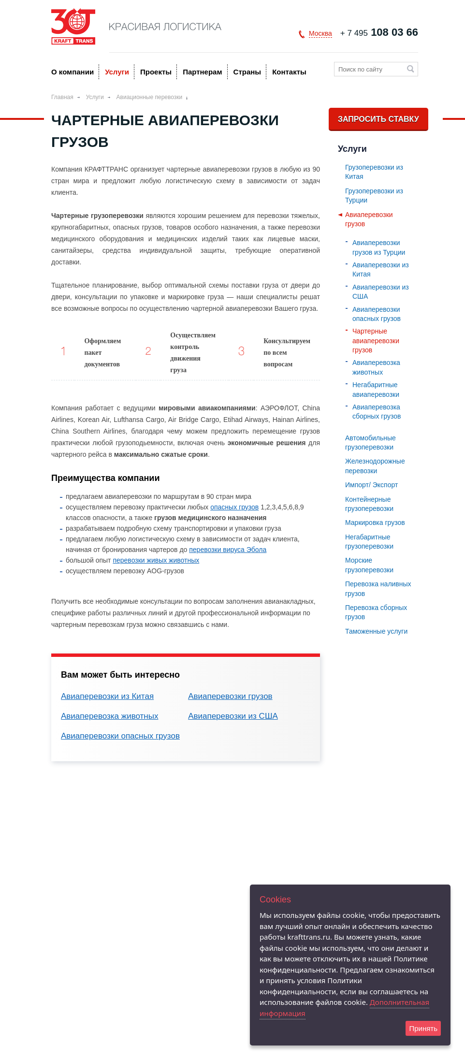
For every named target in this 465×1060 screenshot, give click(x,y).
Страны (247, 72)
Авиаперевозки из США (233, 716)
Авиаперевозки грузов (230, 696)
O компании (72, 72)
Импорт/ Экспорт (371, 485)
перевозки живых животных (156, 560)
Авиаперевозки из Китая (107, 696)
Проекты (156, 72)
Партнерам (202, 72)
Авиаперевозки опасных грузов (120, 736)
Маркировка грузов (375, 522)
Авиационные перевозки (149, 97)
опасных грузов (234, 507)
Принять (423, 1028)
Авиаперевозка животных (109, 716)
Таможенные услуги (376, 631)
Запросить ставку (378, 119)
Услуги (117, 72)
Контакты (289, 72)
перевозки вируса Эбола (227, 549)
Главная (62, 97)
